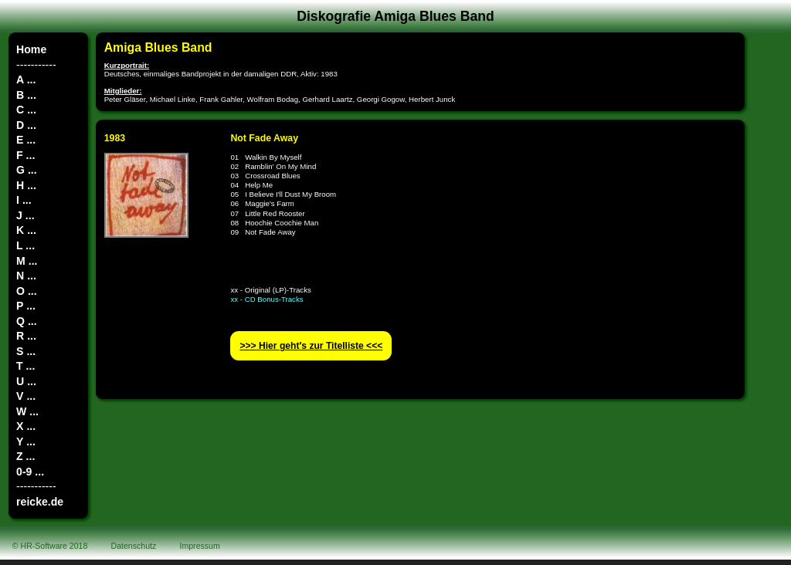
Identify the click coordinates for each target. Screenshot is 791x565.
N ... (26, 275)
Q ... (26, 321)
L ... (25, 245)
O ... (26, 291)
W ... (27, 411)
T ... (25, 366)
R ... (26, 336)
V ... (26, 396)
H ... (26, 185)
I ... (24, 200)
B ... (26, 95)
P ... (26, 305)
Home (31, 49)
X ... (26, 426)
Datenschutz (134, 545)
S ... (26, 351)
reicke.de (39, 502)
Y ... (26, 441)
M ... (26, 261)
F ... (25, 155)
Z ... (25, 456)
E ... (26, 140)
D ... (26, 125)
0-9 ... (30, 471)
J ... (25, 215)
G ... (26, 170)
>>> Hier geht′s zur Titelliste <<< (310, 345)
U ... (26, 381)
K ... (26, 230)
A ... (26, 79)
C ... (26, 109)
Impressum (200, 545)
